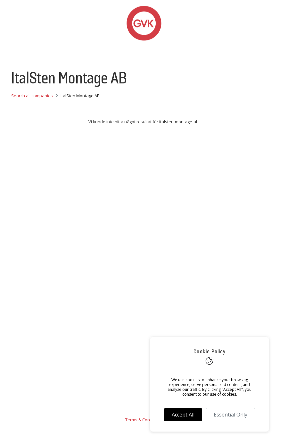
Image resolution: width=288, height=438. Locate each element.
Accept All (183, 414)
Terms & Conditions (144, 420)
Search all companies (32, 96)
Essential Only (230, 414)
